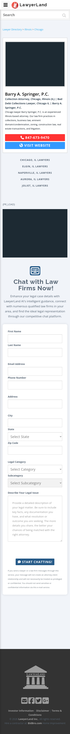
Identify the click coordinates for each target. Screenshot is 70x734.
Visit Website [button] (35, 145)
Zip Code (13, 443)
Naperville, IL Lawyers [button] (35, 172)
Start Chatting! (35, 562)
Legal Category (17, 461)
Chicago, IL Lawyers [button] (35, 160)
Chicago (38, 29)
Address (13, 396)
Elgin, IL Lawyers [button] (35, 166)
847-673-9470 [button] (34, 137)
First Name (14, 331)
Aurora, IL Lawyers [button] (35, 179)
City (10, 415)
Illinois (28, 29)
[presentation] (35, 550)
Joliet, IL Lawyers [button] (35, 185)
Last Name (14, 345)
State (11, 429)
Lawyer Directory (12, 29)
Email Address (16, 364)
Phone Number (17, 377)
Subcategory (15, 475)
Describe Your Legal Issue (23, 492)
